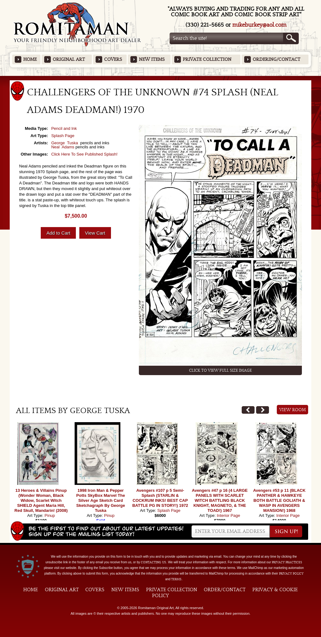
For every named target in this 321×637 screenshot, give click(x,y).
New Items (152, 59)
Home (30, 59)
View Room (292, 409)
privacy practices (287, 562)
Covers (113, 59)
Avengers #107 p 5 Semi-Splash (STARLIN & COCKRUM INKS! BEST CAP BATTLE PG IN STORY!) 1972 (160, 498)
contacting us (153, 562)
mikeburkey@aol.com (259, 25)
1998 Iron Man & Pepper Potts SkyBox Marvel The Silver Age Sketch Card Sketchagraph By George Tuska (100, 500)
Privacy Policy (291, 574)
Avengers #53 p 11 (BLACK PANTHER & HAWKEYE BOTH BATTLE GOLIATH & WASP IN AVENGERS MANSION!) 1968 (279, 500)
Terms (176, 579)
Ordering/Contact (276, 59)
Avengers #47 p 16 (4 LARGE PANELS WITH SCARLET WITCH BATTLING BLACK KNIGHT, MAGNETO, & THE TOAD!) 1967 (220, 500)
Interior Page (228, 515)
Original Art (69, 59)
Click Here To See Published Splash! (84, 154)
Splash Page (62, 135)
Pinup (50, 515)
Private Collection (207, 59)
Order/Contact (224, 589)
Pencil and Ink (64, 128)
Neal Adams (62, 147)
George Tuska (65, 143)
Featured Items (161, 78)
